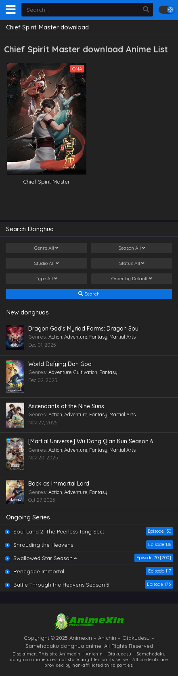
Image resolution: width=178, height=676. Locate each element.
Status (131, 263)
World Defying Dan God (60, 364)
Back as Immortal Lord (58, 483)
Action (55, 337)
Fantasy (98, 337)
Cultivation (85, 372)
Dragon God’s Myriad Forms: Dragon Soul (84, 328)
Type (46, 278)
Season (131, 248)
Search (89, 294)
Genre (46, 248)
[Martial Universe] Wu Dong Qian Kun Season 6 (90, 441)
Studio (46, 263)
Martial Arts (122, 337)
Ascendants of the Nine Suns (66, 406)
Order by (131, 278)
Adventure (75, 337)
